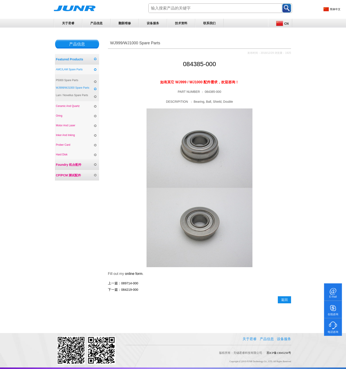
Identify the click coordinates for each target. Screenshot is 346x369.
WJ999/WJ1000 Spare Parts (72, 87)
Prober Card (63, 144)
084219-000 (129, 289)
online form (133, 274)
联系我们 (209, 23)
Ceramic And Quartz (68, 106)
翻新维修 (124, 23)
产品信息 (96, 23)
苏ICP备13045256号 (279, 352)
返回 (284, 300)
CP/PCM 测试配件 (68, 175)
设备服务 (153, 23)
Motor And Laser (65, 125)
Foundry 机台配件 (68, 164)
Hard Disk (62, 154)
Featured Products (69, 59)
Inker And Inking (65, 135)
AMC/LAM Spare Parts (69, 69)
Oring (59, 115)
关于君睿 (68, 23)
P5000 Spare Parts (67, 80)
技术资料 (181, 23)
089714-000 (129, 283)
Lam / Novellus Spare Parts (72, 95)
